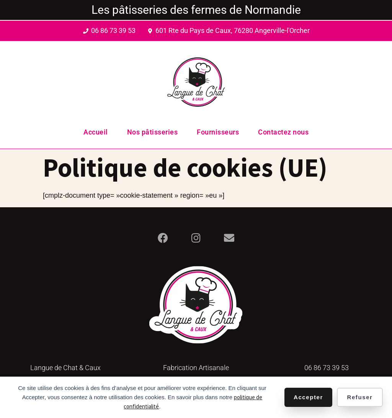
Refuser (359, 397)
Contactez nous (283, 132)
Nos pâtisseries (152, 132)
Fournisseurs (218, 132)
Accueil (95, 132)
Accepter (308, 397)
